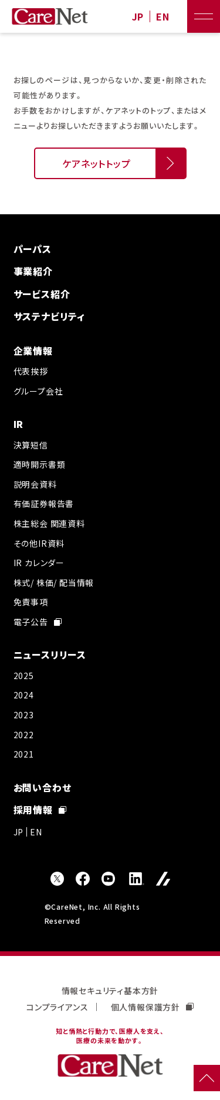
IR (18, 424)
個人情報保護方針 (152, 1007)
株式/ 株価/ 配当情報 (53, 582)
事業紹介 (33, 271)
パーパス (32, 249)
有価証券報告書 (44, 503)
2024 (23, 695)
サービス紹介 (41, 294)
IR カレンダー (39, 562)
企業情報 (33, 351)
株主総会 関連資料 (49, 523)
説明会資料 (35, 484)
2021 (23, 754)
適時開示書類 (39, 464)
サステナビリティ (49, 316)
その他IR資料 (39, 543)
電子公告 (37, 622)
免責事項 (30, 602)
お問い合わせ (42, 787)
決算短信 (30, 445)
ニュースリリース (49, 654)
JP (138, 17)
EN (163, 17)
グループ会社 (38, 391)
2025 (23, 675)
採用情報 (39, 810)
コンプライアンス (57, 1007)
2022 (23, 735)
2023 (23, 715)
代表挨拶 (30, 371)
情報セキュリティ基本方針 (110, 990)
